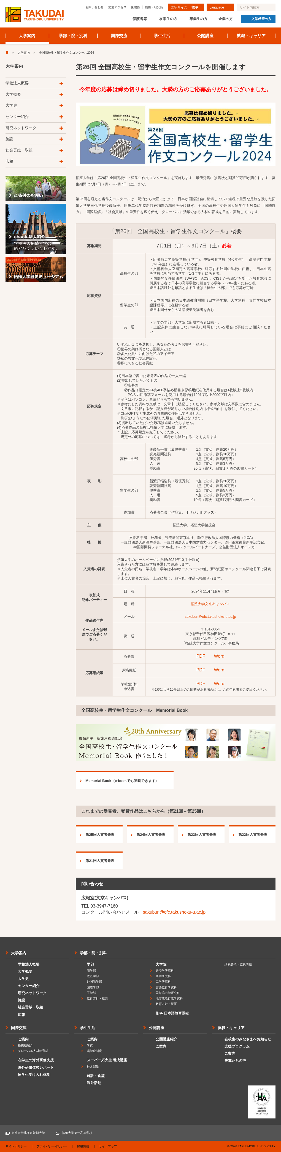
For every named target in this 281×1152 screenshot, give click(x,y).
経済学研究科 (165, 970)
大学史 (11, 105)
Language (216, 7)
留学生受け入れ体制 (34, 1075)
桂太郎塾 (93, 1066)
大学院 (161, 964)
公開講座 (205, 35)
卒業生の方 (198, 19)
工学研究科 (163, 981)
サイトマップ (108, 1146)
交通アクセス (117, 7)
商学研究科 (163, 976)
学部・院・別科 (73, 35)
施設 (9, 139)
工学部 (91, 992)
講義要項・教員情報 (238, 964)
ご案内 (23, 1039)
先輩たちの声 (235, 1061)
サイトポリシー (16, 1146)
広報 (9, 161)
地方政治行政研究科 (169, 998)
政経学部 (93, 976)
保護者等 (140, 19)
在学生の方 (168, 19)
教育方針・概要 (97, 998)
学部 (90, 964)
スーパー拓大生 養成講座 (107, 1060)
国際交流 (119, 35)
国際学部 (93, 987)
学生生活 (162, 35)
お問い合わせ (94, 7)
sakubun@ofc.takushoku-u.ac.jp (210, 616)
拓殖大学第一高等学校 (77, 1132)
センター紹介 (17, 116)
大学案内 (27, 35)
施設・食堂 (96, 1076)
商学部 (91, 970)
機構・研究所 (154, 7)
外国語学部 (94, 981)
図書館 (135, 7)
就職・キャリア (251, 35)
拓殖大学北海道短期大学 (28, 1132)
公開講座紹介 (166, 1039)
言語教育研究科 (166, 987)
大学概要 (13, 94)
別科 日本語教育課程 (172, 1013)
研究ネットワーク (21, 128)
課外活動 (94, 1083)
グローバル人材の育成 (33, 1050)
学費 (90, 1045)
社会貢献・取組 (19, 150)
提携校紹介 (25, 1045)
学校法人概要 (17, 83)
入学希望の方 (261, 19)
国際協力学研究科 (168, 992)
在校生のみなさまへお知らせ (248, 1039)
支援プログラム (237, 1046)
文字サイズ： (184, 7)
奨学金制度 (94, 1050)
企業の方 (225, 19)
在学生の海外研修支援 (36, 1060)
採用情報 (83, 1146)
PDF (200, 656)
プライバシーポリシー (52, 1146)
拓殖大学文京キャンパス (210, 604)
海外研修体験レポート (36, 1067)
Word (219, 656)
